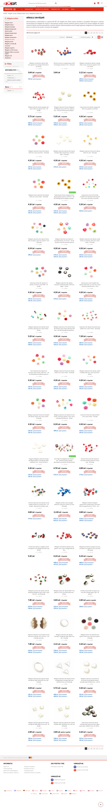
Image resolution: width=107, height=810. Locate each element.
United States (54, 794)
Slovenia (99, 790)
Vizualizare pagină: (85, 37)
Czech (51, 790)
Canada (64, 794)
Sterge (20, 87)
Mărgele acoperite (9, 48)
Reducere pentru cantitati (12, 81)
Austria (35, 790)
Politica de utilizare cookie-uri (11, 773)
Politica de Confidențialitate (10, 770)
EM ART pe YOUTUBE (81, 770)
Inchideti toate (8, 66)
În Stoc (11, 75)
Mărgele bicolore (9, 25)
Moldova (73, 794)
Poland (82, 790)
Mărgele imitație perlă (10, 29)
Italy (75, 790)
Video (72, 9)
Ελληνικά (17, 791)
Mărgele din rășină (9, 39)
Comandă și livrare (28, 770)
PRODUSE (10, 9)
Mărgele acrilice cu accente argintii (12, 53)
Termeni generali (7, 768)
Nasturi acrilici (8, 31)
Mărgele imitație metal (10, 33)
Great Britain (43, 794)
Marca (8, 87)
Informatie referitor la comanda (32, 773)
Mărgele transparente (10, 37)
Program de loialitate (29, 766)
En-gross (65, 9)
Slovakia (91, 790)
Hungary (60, 790)
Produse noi (29, 9)
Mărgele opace (9, 35)
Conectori (7, 46)
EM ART (11, 90)
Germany (26, 790)
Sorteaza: (62, 37)
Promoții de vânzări (42, 9)
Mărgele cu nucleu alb (10, 44)
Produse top (55, 9)
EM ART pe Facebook (81, 767)
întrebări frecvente (29, 768)
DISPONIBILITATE (11, 70)
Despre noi (6, 766)
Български (8, 791)
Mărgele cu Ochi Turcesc (11, 50)
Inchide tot (7, 20)
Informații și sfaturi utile (57, 766)
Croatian (43, 790)
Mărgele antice (9, 23)
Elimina (20, 72)
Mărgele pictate (9, 41)
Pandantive (8, 58)
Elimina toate (16, 66)
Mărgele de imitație (10, 27)
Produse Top (12, 78)
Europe (68, 791)
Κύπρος (34, 794)
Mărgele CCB (8, 56)
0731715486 (67, 6)
